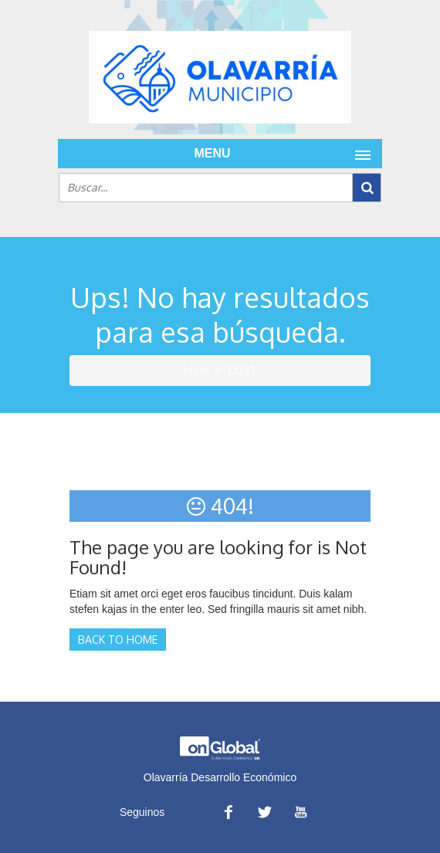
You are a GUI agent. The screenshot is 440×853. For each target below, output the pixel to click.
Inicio (196, 370)
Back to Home (117, 639)
